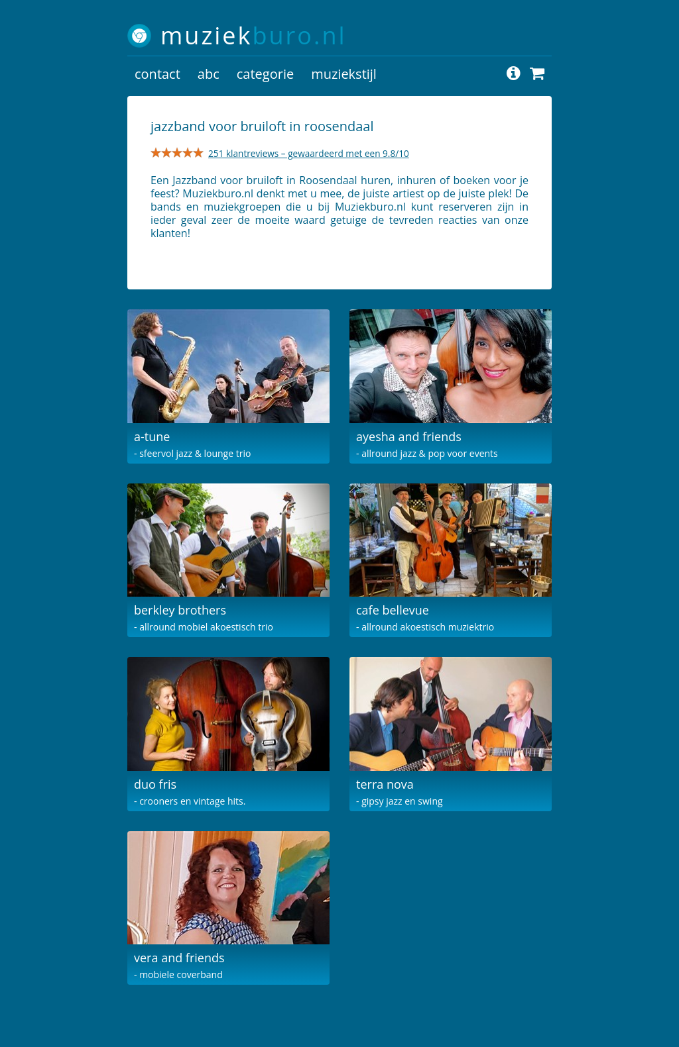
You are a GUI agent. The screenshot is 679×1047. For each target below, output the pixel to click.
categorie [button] (265, 74)
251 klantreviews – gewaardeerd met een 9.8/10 (308, 153)
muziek (253, 35)
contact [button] (157, 74)
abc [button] (208, 74)
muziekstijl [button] (344, 74)
